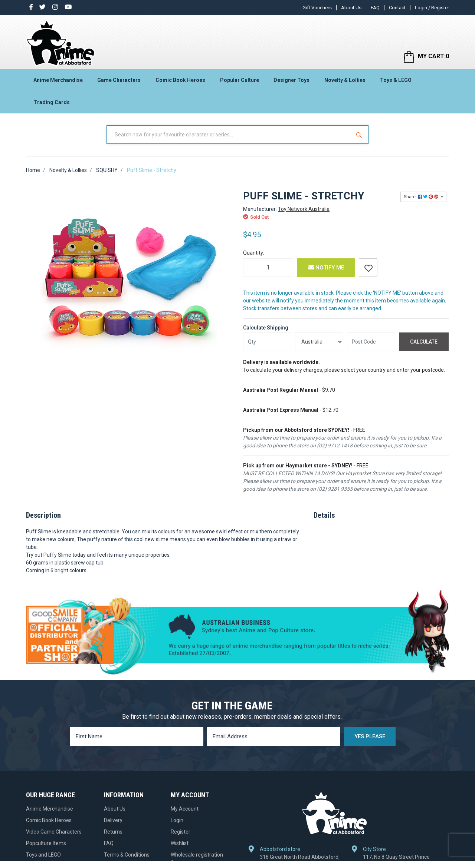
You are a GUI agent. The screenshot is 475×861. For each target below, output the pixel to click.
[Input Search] (229, 134)
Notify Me (326, 267)
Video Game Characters (54, 832)
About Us (351, 7)
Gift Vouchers (317, 7)
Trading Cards (51, 102)
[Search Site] (360, 134)
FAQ (375, 7)
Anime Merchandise (58, 80)
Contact (397, 7)
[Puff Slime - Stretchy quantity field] (268, 267)
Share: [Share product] (422, 196)
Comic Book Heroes (180, 80)
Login (177, 820)
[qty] (267, 341)
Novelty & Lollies (345, 80)
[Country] (319, 341)
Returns (113, 832)
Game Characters (119, 80)
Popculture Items (46, 843)
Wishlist (180, 843)
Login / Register (432, 7)
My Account (185, 809)
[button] (368, 267)
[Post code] (371, 341)
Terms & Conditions (127, 855)
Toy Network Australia (304, 209)
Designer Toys (291, 80)
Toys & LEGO (396, 80)
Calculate (424, 342)
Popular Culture (239, 80)
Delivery (113, 820)
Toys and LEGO (43, 855)
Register (180, 832)
